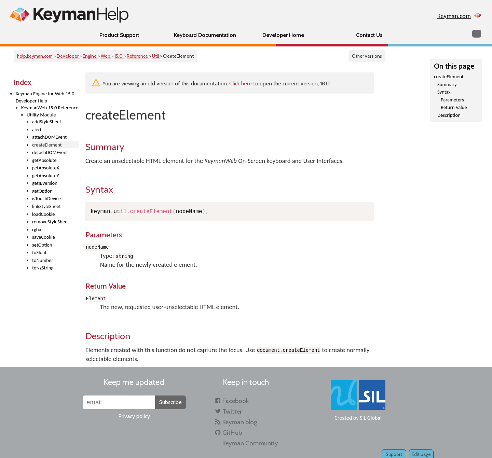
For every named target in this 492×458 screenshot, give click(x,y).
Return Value (454, 107)
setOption (42, 245)
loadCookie (43, 214)
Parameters (452, 100)
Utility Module (41, 115)
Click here (240, 83)
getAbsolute (44, 160)
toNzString (42, 268)
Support (394, 454)
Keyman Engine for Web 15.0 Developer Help (45, 97)
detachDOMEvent (50, 152)
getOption (42, 191)
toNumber (42, 260)
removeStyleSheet (50, 222)
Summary (447, 84)
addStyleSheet (46, 122)
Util (156, 56)
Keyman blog (239, 422)
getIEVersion (44, 183)
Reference (138, 56)
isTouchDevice (46, 198)
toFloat (39, 252)
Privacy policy (134, 416)
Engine (90, 56)
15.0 (119, 56)
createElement (449, 76)
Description (449, 115)
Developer (68, 56)
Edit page (421, 454)
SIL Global (371, 418)
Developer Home (283, 35)
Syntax (444, 92)
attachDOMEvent (49, 137)
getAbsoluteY (45, 175)
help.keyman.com (35, 56)
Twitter (232, 411)
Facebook (235, 401)
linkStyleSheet (46, 206)
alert (37, 129)
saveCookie (43, 237)
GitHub (232, 432)
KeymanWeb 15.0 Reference (49, 108)
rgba (36, 229)
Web (106, 56)
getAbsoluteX (45, 168)
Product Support (119, 35)
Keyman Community (250, 443)
